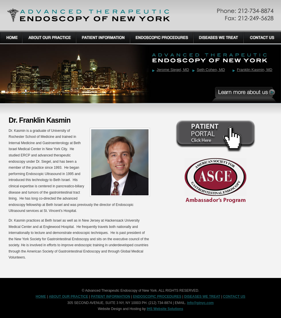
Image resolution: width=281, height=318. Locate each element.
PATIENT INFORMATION (110, 297)
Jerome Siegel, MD (173, 69)
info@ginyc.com (200, 303)
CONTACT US (234, 297)
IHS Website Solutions (165, 309)
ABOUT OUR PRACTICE (68, 297)
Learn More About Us (246, 93)
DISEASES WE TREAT (202, 297)
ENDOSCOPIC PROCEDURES (157, 297)
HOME (41, 297)
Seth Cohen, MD (211, 69)
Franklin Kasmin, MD (254, 69)
